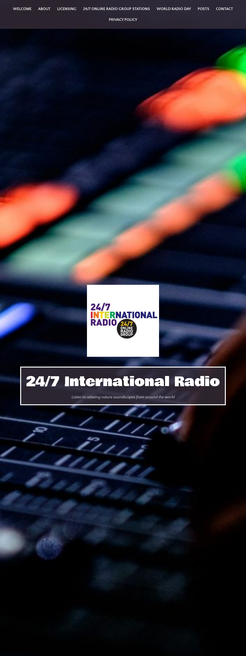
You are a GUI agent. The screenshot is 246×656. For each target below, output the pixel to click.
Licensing (66, 9)
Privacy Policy (123, 20)
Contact (224, 9)
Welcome (22, 9)
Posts (203, 9)
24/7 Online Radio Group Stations (116, 9)
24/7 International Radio (123, 381)
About (44, 9)
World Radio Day (174, 9)
